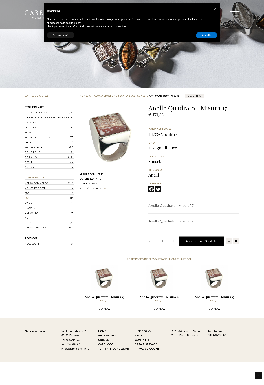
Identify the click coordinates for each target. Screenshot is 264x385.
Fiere (138, 358)
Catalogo (105, 367)
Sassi (28, 142)
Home (83, 95)
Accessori (31, 238)
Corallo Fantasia (37, 112)
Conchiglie (32, 152)
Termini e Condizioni (113, 371)
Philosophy (107, 358)
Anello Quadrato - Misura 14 (159, 320)
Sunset (142, 95)
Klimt (28, 217)
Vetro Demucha (35, 227)
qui (105, 188)
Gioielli (103, 363)
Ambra (29, 167)
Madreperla (33, 147)
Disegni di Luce (125, 95)
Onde (28, 202)
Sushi (28, 193)
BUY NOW (104, 331)
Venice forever (35, 188)
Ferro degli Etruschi (39, 137)
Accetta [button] (206, 35)
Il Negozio (143, 354)
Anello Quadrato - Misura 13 (104, 320)
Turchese (31, 127)
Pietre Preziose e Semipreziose (46, 117)
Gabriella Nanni (35, 354)
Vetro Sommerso (36, 183)
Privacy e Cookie (147, 371)
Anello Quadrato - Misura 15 (214, 320)
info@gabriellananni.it (75, 371)
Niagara (30, 207)
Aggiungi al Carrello (201, 241)
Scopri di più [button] (60, 35)
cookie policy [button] (73, 22)
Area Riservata (146, 367)
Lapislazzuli (33, 122)
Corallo (31, 157)
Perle (29, 162)
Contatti (142, 363)
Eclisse (29, 222)
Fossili (29, 132)
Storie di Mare (34, 107)
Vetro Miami (33, 212)
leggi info (194, 95)
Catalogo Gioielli (101, 95)
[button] (215, 9)
